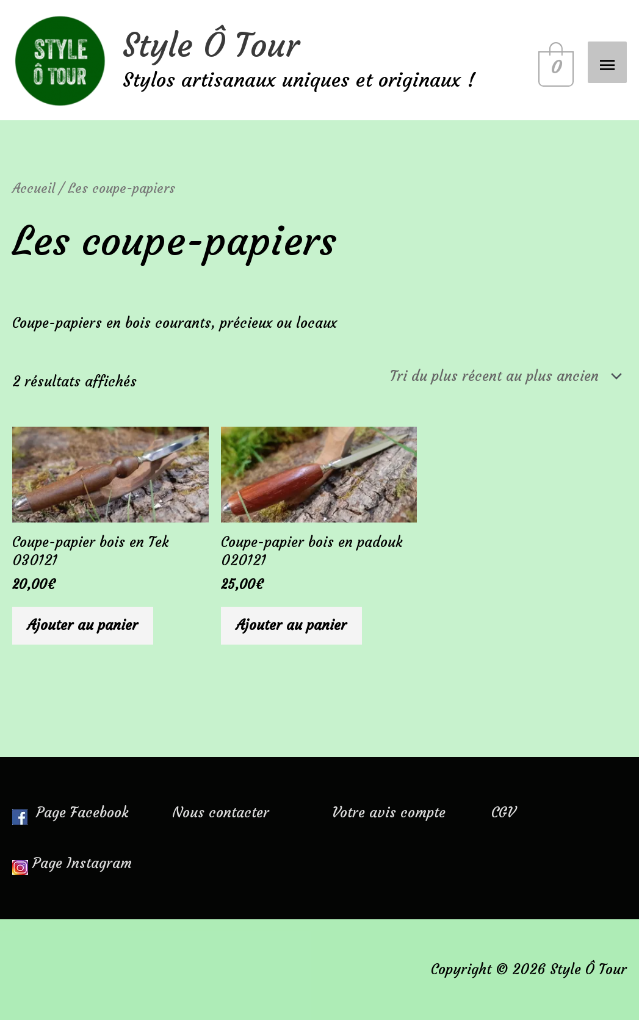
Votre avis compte (389, 812)
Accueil (33, 188)
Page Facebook (70, 812)
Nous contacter (220, 812)
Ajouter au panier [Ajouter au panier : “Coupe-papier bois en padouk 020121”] (291, 625)
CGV (503, 812)
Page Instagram (82, 863)
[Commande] (503, 376)
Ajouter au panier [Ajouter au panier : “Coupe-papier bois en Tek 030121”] (82, 625)
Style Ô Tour (211, 45)
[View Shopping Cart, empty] (553, 60)
